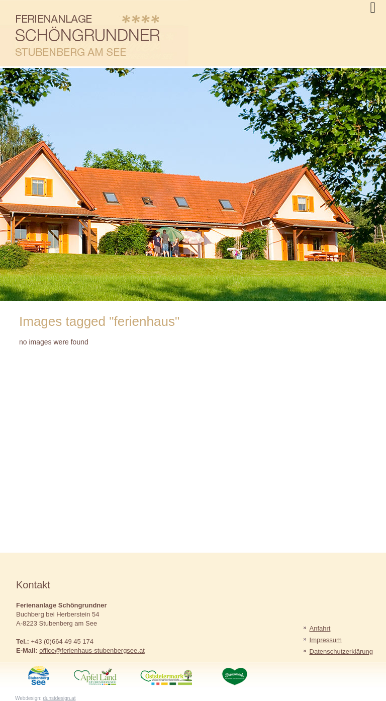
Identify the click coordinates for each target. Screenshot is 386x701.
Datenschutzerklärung (341, 651)
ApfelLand (106, 674)
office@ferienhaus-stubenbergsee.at (92, 650)
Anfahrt (320, 628)
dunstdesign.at (59, 698)
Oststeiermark (175, 674)
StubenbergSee (39, 674)
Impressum (326, 640)
